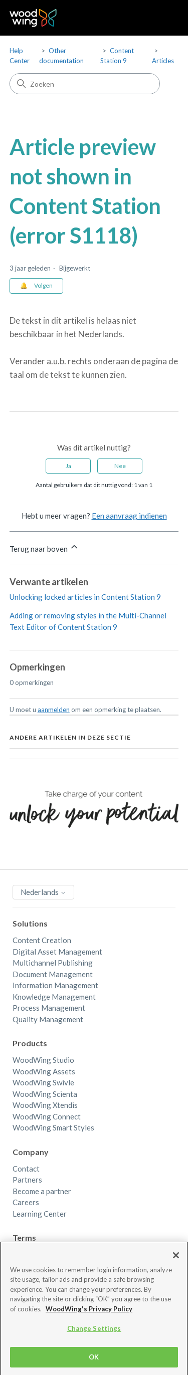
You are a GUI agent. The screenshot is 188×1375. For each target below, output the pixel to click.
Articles (163, 61)
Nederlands (43, 891)
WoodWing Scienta (45, 1093)
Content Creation (42, 940)
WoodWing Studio (43, 1059)
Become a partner (42, 1191)
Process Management (49, 1007)
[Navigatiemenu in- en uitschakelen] (160, 18)
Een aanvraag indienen (129, 515)
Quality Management (48, 1019)
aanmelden (54, 710)
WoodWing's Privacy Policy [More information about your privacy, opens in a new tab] (89, 1317)
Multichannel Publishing (53, 962)
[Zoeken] (84, 84)
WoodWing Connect (47, 1116)
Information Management (55, 985)
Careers (26, 1202)
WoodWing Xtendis (45, 1104)
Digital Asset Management (57, 951)
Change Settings (94, 1337)
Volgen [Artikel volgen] (43, 285)
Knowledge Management (54, 996)
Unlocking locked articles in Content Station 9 (85, 596)
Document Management (53, 974)
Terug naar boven (44, 547)
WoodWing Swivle (43, 1082)
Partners (27, 1179)
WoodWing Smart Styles (53, 1127)
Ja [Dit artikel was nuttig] (68, 466)
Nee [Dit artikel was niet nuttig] (120, 466)
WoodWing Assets (44, 1071)
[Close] (176, 1263)
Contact (26, 1168)
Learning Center (40, 1213)
